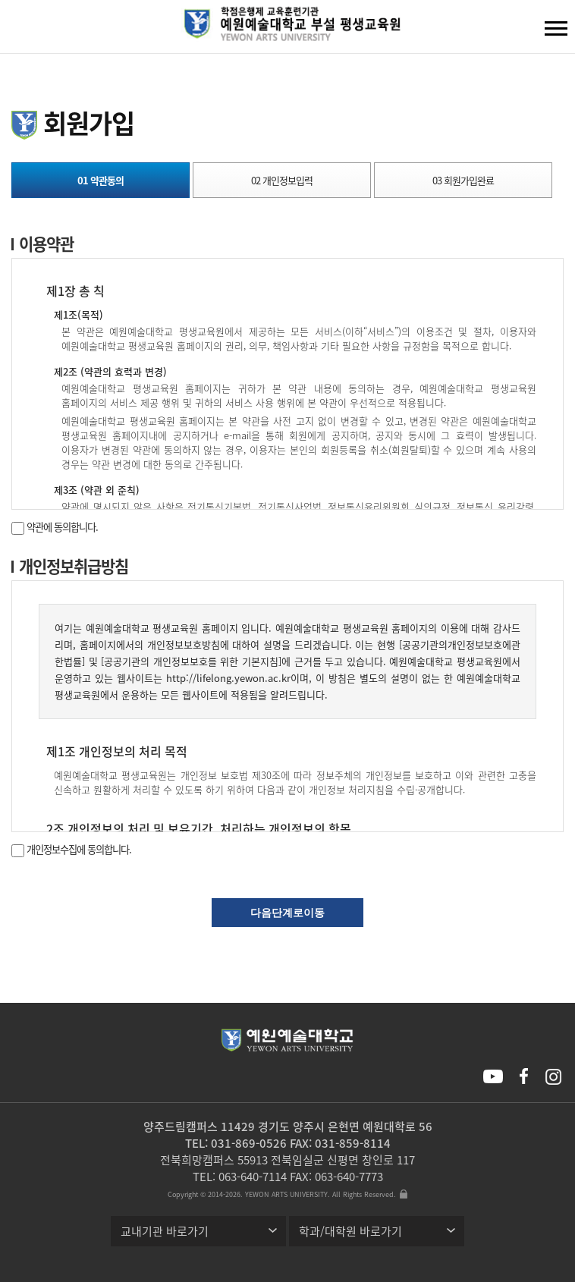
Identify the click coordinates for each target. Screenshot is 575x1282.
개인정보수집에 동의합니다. (71, 849)
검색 (23, 30)
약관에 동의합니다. (54, 527)
